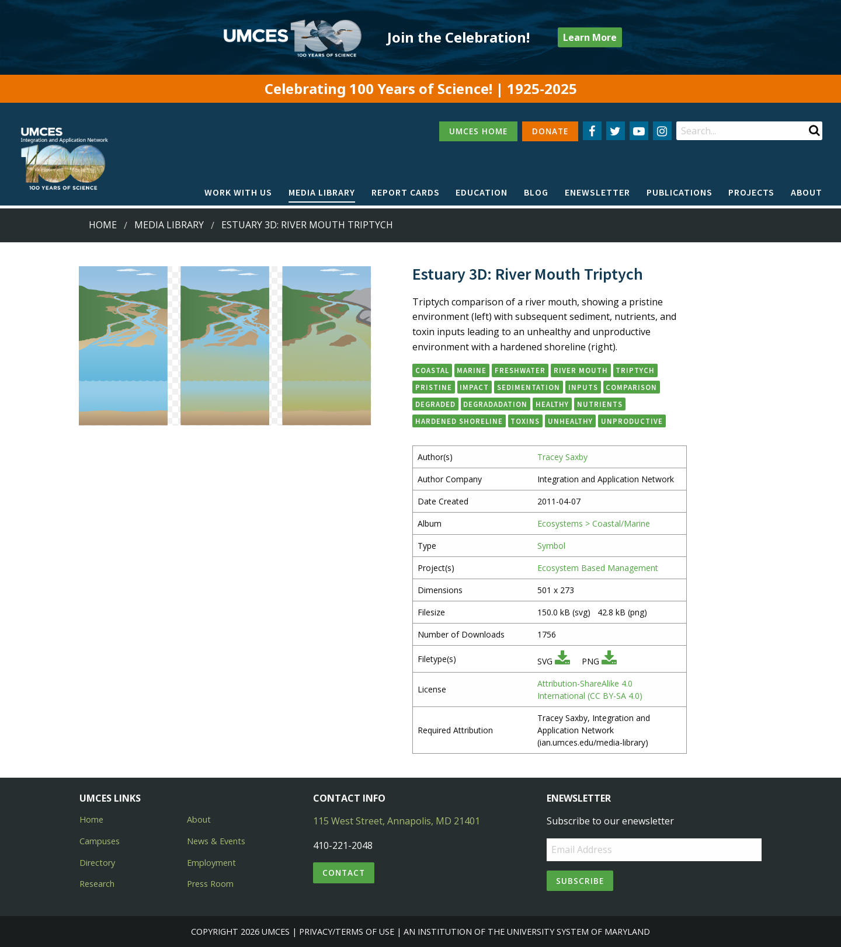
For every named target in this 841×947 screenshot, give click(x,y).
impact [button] (474, 387)
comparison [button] (631, 387)
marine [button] (471, 370)
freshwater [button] (520, 370)
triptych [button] (635, 370)
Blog (536, 192)
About (806, 192)
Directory (97, 862)
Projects (751, 192)
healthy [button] (552, 404)
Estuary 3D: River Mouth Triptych (307, 224)
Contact (343, 872)
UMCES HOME (478, 131)
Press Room (210, 883)
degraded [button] (435, 404)
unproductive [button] (632, 421)
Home (103, 224)
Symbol (551, 545)
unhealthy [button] (570, 421)
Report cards (405, 192)
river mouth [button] (581, 370)
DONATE (550, 131)
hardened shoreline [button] (459, 421)
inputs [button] (583, 387)
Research (96, 883)
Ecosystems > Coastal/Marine (593, 523)
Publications (680, 192)
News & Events (216, 841)
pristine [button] (433, 387)
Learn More (590, 37)
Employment (211, 862)
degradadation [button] (495, 404)
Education (482, 192)
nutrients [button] (600, 404)
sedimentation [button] (528, 387)
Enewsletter (597, 192)
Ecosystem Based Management (597, 567)
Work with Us (238, 192)
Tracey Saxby (562, 456)
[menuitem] (238, 193)
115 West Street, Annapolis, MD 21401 (396, 820)
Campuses (99, 841)
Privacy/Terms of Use (346, 931)
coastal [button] (432, 370)
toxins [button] (525, 421)
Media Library (322, 192)
